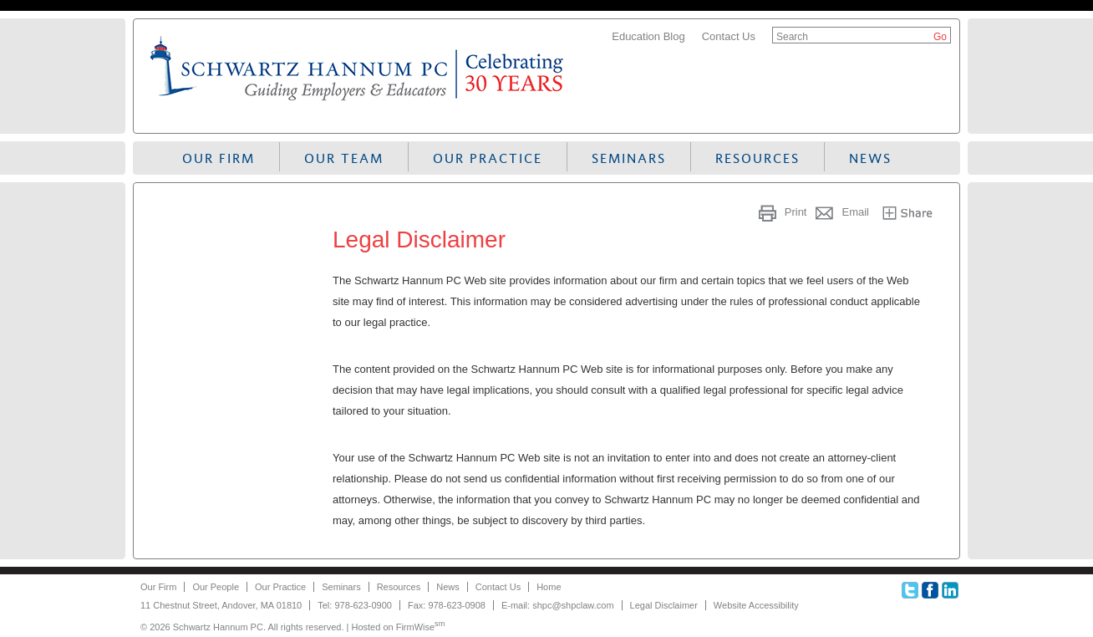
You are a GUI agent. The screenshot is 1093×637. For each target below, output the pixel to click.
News (870, 158)
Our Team (344, 158)
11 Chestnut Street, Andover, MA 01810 (221, 605)
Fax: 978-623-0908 (446, 605)
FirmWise (420, 627)
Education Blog (648, 36)
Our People (215, 587)
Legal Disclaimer (664, 605)
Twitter (910, 590)
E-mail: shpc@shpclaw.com (557, 605)
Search (792, 37)
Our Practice (487, 158)
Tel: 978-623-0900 (355, 605)
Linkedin (950, 590)
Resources (757, 158)
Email (855, 212)
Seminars (629, 158)
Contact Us (728, 36)
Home (548, 587)
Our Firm (218, 158)
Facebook (930, 590)
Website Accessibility (756, 605)
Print (796, 212)
